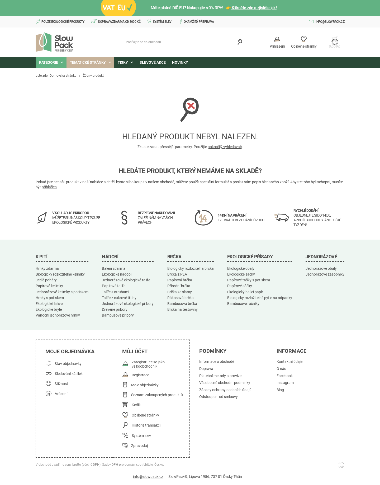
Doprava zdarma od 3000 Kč (119, 22)
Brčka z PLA (177, 274)
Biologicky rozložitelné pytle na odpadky (259, 298)
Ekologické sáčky (241, 274)
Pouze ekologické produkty (62, 22)
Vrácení (61, 394)
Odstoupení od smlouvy (218, 397)
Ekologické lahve (49, 303)
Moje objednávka (69, 351)
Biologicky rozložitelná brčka (190, 268)
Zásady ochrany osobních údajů (225, 390)
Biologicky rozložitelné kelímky (60, 274)
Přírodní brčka (178, 286)
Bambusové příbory (118, 315)
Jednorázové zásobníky (325, 274)
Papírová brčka (179, 280)
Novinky (180, 62)
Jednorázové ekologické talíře (126, 280)
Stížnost (61, 384)
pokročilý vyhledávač (225, 147)
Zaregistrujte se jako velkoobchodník (148, 364)
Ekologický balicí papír (245, 292)
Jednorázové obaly (321, 268)
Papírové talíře (113, 286)
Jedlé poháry (46, 280)
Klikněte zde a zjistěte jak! (256, 7)
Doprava (206, 369)
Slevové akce (153, 62)
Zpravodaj (139, 446)
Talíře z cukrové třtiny (119, 298)
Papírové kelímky (49, 286)
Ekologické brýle (49, 309)
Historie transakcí (146, 425)
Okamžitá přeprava (199, 22)
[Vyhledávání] (240, 42)
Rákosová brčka (180, 298)
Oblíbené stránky (145, 415)
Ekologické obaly (240, 268)
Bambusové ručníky (243, 303)
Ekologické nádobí (116, 274)
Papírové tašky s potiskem (248, 280)
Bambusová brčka (182, 303)
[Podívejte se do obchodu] (184, 42)
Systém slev (162, 22)
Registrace (140, 375)
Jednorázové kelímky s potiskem (62, 292)
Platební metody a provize (220, 376)
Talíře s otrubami (115, 292)
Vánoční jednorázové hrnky (58, 315)
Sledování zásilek (69, 374)
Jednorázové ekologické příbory (128, 303)
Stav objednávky (68, 364)
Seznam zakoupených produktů (157, 395)
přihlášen (49, 187)
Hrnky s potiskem (50, 298)
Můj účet (135, 351)
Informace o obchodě (216, 362)
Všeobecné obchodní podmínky (224, 383)
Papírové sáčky (239, 286)
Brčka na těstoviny (182, 309)
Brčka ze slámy (179, 292)
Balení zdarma (113, 268)
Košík (136, 405)
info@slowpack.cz (330, 22)
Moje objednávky (145, 385)
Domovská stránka (63, 75)
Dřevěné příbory (114, 309)
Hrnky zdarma (47, 268)
